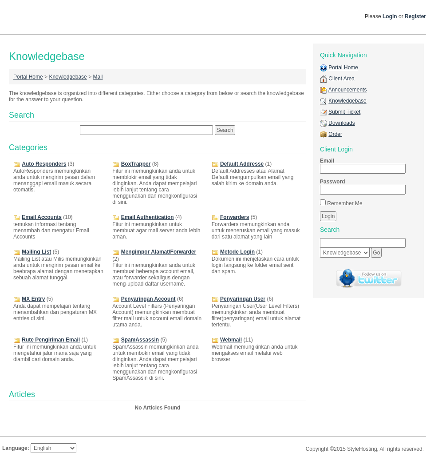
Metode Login (237, 252)
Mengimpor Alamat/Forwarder (159, 252)
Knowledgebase (68, 77)
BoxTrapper (136, 164)
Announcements (347, 90)
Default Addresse (242, 164)
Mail (98, 77)
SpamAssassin (140, 340)
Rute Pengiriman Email (51, 340)
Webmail (231, 340)
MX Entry (33, 299)
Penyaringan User (242, 299)
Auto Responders (44, 164)
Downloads (341, 123)
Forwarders (234, 217)
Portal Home (28, 77)
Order (335, 134)
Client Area (341, 79)
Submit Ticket (344, 112)
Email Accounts (42, 217)
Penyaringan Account (148, 299)
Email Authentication (147, 217)
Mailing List (36, 252)
